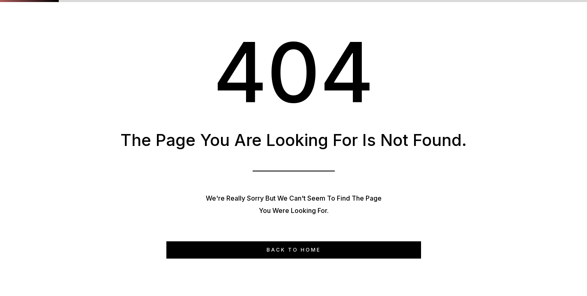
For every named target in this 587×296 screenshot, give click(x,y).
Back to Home (294, 250)
